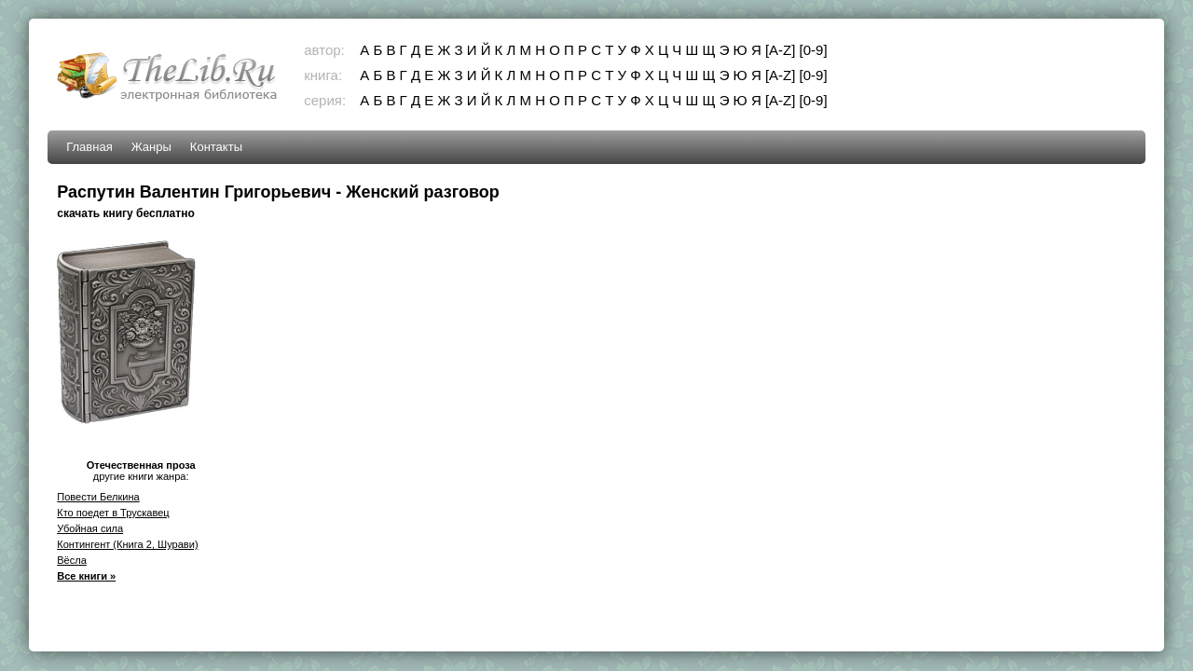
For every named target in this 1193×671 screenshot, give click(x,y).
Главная (89, 147)
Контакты (216, 147)
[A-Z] (780, 50)
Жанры (151, 147)
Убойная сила (90, 528)
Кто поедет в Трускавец (113, 512)
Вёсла (72, 560)
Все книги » (86, 576)
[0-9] (814, 50)
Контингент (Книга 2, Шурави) (127, 544)
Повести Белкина (98, 496)
